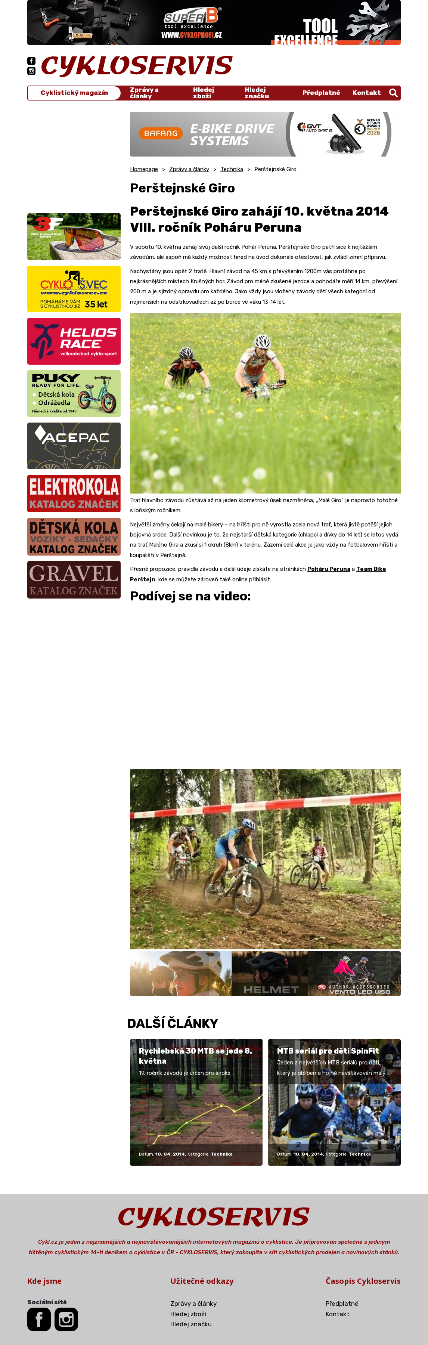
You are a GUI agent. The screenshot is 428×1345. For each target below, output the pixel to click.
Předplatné (321, 92)
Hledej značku (257, 93)
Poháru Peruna (328, 569)
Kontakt (367, 92)
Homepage (144, 169)
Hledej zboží (203, 93)
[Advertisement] (74, 158)
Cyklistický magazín (74, 93)
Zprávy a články (144, 93)
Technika (231, 169)
